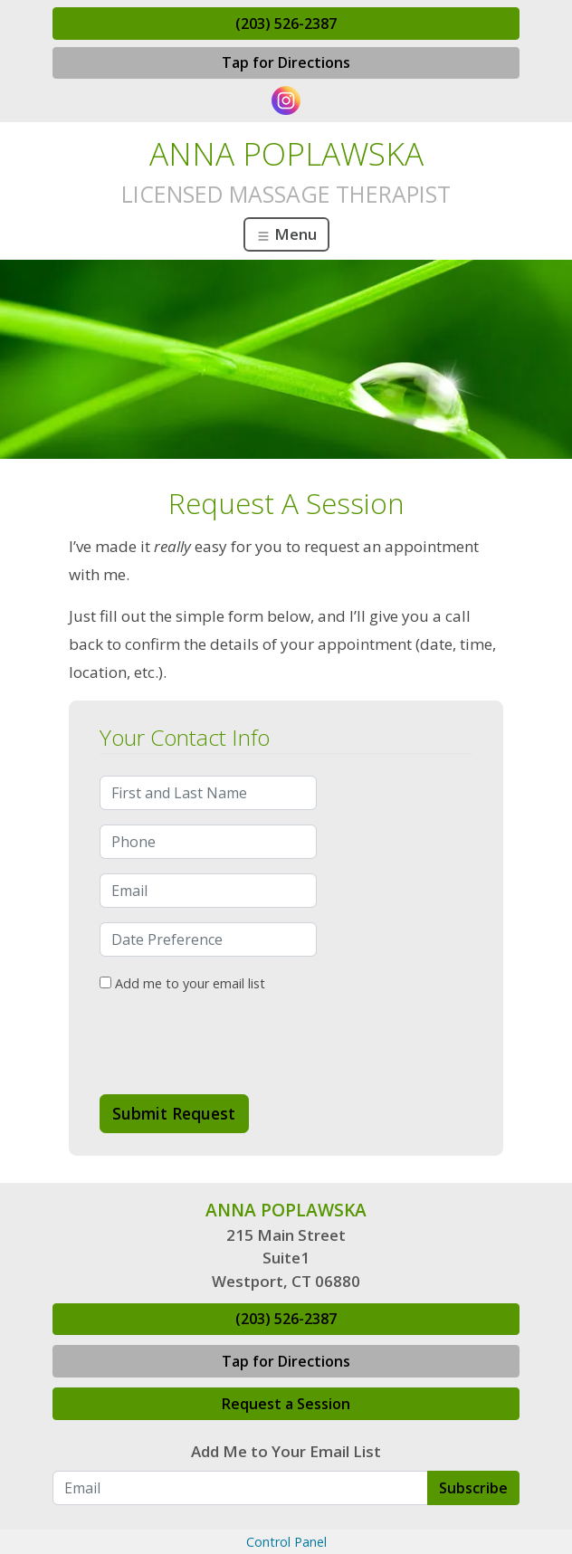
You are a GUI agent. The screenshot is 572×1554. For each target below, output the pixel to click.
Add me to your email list (182, 983)
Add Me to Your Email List (286, 1451)
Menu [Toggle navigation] (286, 234)
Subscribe (473, 1488)
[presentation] (237, 1044)
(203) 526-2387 (286, 23)
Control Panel (286, 1541)
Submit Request (173, 1113)
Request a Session (286, 1404)
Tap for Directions (286, 62)
